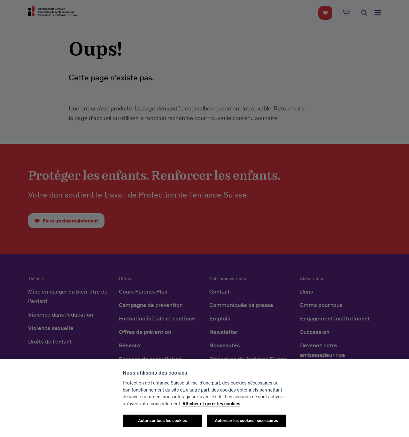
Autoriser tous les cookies (162, 420)
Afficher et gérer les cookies (211, 404)
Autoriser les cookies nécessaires (246, 420)
